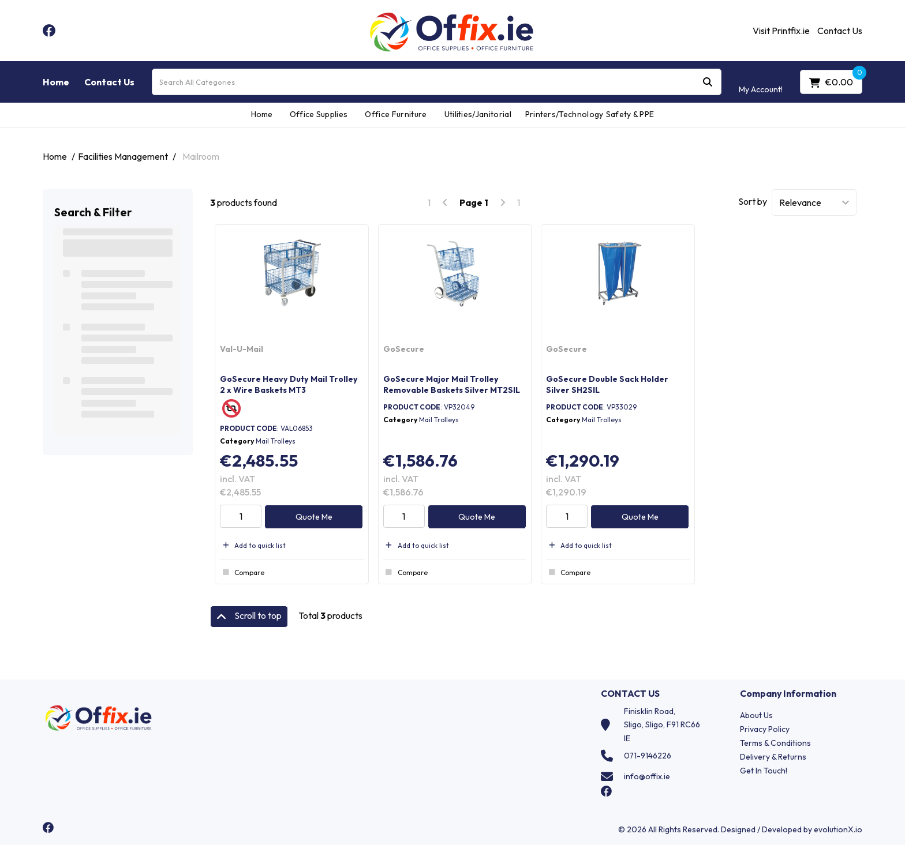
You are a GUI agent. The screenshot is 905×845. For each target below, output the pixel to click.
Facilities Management (123, 156)
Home (56, 82)
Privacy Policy (765, 729)
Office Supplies (319, 114)
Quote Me (314, 517)
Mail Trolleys (276, 441)
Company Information (788, 693)
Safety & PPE (630, 114)
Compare (242, 572)
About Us (756, 715)
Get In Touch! (763, 770)
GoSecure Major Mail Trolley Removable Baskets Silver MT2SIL (451, 384)
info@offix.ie (647, 776)
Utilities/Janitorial (477, 114)
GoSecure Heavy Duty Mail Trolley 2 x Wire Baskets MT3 (289, 384)
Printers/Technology (561, 114)
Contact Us (839, 30)
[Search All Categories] (436, 82)
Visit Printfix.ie (781, 30)
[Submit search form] (708, 82)
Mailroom (200, 156)
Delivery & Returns (773, 757)
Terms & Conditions (775, 743)
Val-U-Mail (241, 349)
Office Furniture (396, 114)
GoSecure (403, 349)
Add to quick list (253, 545)
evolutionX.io (838, 829)
